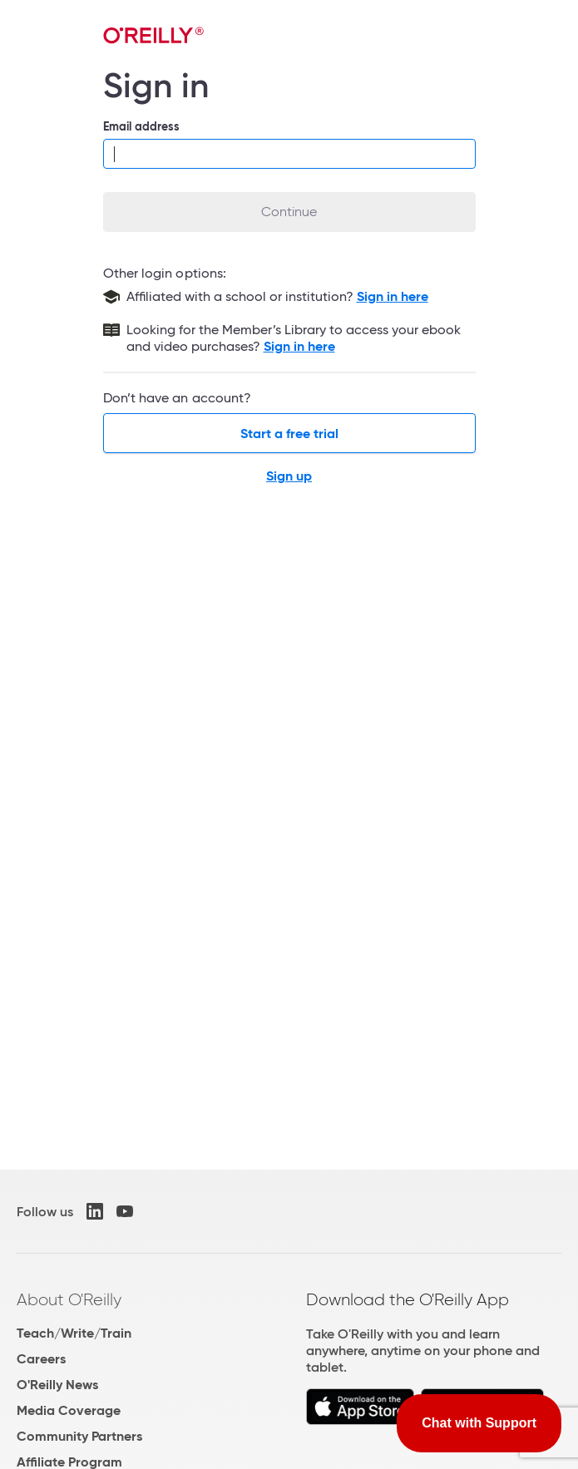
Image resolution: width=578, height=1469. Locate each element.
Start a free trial (289, 433)
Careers (41, 1359)
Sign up (289, 476)
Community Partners (79, 1436)
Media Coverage (69, 1410)
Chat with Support (479, 1423)
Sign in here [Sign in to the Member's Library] (299, 346)
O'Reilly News (57, 1384)
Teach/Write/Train (74, 1333)
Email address (141, 126)
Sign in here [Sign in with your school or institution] (392, 296)
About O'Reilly (69, 1299)
